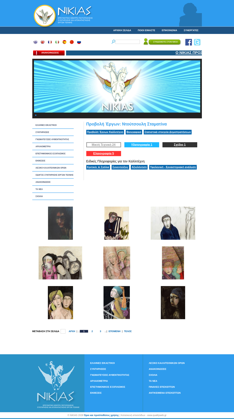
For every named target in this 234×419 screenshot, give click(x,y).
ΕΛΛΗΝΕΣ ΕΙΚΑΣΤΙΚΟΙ (46, 125)
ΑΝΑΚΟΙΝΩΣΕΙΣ (43, 182)
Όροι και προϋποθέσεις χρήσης (101, 415)
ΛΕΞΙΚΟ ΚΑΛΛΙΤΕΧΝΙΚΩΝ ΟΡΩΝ (51, 168)
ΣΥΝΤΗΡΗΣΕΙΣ (42, 132)
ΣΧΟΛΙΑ (39, 196)
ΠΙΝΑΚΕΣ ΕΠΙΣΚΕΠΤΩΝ (162, 387)
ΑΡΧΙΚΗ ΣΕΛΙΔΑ (122, 30)
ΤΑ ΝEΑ (39, 189)
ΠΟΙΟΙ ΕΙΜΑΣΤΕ (146, 30)
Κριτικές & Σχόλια (98, 167)
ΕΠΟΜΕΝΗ (115, 331)
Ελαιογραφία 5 (103, 153)
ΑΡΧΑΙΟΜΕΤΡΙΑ (43, 146)
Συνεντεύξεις (120, 167)
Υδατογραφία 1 (141, 144)
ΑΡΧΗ (72, 331)
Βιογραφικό (134, 132)
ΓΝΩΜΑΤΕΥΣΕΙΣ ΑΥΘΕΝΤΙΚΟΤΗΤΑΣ (52, 139)
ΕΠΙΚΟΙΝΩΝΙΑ (169, 30)
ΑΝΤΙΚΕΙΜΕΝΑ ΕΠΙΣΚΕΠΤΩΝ (165, 393)
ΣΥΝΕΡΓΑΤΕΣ (191, 30)
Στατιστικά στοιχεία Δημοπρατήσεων (168, 132)
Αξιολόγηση (139, 167)
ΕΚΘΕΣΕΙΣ (40, 161)
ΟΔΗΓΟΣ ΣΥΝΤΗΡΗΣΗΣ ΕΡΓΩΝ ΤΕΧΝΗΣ (55, 175)
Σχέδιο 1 (180, 144)
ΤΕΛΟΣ (128, 331)
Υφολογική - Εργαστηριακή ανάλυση (173, 167)
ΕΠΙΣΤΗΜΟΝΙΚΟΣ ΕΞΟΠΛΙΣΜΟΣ (51, 153)
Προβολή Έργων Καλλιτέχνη (105, 132)
